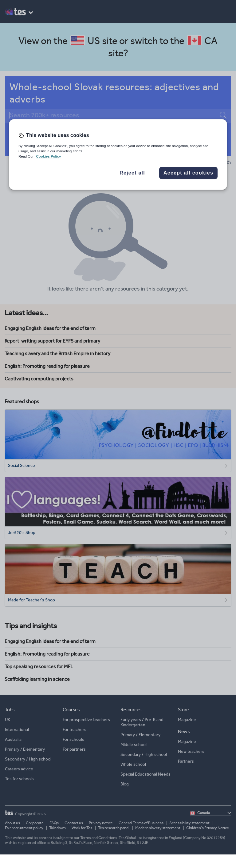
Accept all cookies (188, 172)
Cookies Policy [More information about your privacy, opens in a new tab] (48, 156)
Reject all (132, 172)
